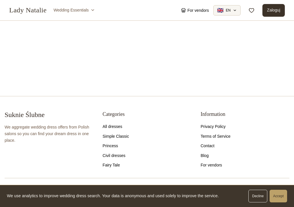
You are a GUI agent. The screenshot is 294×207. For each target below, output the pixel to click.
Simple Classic (115, 136)
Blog (205, 155)
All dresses (112, 126)
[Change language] (227, 10)
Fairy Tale (111, 165)
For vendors (211, 165)
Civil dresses (113, 155)
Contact (207, 145)
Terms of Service (216, 136)
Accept (278, 196)
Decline (258, 196)
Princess (110, 145)
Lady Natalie (28, 10)
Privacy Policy (213, 126)
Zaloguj (273, 10)
